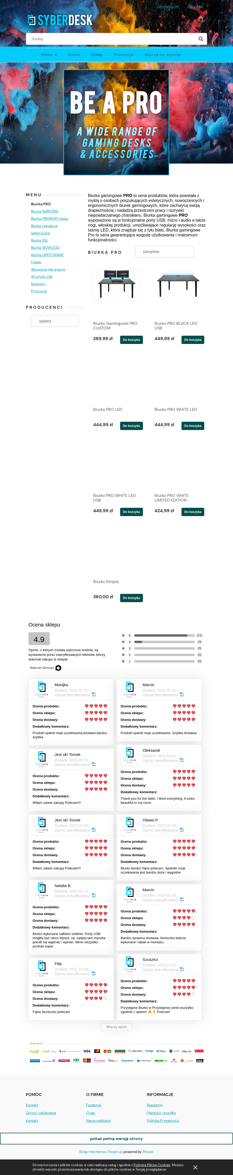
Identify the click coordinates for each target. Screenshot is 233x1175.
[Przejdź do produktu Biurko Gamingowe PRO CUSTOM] (117, 292)
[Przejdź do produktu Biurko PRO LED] (117, 378)
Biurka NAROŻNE (45, 211)
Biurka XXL (39, 240)
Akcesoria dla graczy (48, 269)
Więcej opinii (116, 1027)
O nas (90, 1113)
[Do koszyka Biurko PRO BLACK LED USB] (192, 340)
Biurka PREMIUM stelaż (49, 218)
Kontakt (32, 1105)
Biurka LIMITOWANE (47, 254)
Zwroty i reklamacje (41, 1113)
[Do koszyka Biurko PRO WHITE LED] (192, 426)
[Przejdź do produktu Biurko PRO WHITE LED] (178, 378)
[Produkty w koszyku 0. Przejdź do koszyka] (201, 18)
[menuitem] (54, 54)
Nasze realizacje (98, 1120)
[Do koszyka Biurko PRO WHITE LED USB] (131, 512)
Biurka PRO (41, 204)
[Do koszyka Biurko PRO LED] (131, 426)
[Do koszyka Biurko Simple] (131, 598)
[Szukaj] (201, 39)
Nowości (38, 284)
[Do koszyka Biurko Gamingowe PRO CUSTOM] (131, 340)
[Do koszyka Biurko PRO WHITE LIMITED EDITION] (192, 512)
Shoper (147, 1152)
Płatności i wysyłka (161, 1113)
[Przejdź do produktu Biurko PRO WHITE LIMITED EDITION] (178, 464)
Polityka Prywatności (163, 1120)
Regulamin (155, 1105)
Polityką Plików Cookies (152, 1165)
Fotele (36, 262)
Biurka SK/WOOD (45, 247)
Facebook (93, 1105)
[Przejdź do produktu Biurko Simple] (117, 550)
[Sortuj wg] (164, 251)
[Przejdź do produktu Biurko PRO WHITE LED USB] (117, 464)
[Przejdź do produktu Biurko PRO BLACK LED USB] (178, 292)
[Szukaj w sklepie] (111, 39)
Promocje (39, 291)
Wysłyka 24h (42, 276)
